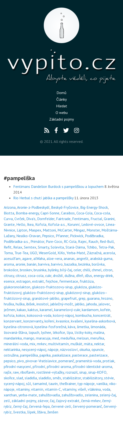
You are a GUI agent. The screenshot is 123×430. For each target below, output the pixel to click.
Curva (8, 218)
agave (27, 258)
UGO (33, 252)
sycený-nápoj (14, 383)
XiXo (61, 252)
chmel (96, 269)
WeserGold (47, 252)
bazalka (70, 264)
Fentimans (80, 218)
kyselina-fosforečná (50, 326)
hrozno (106, 298)
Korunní (73, 224)
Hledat (61, 106)
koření (49, 321)
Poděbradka (94, 235)
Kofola (40, 224)
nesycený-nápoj (34, 349)
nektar (99, 343)
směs (57, 378)
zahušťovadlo (72, 395)
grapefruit (69, 298)
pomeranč (66, 360)
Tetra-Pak (106, 247)
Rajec (82, 241)
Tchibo (92, 247)
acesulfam (12, 258)
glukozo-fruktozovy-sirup (52, 287)
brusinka (40, 269)
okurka (84, 349)
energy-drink (103, 275)
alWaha (39, 258)
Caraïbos (68, 213)
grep (82, 298)
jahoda (91, 304)
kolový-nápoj (63, 315)
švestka (19, 412)
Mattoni (49, 230)
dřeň (79, 275)
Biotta (9, 213)
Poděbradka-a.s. (16, 241)
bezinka (84, 264)
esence (9, 281)
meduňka (68, 338)
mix (32, 343)
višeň (82, 389)
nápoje (53, 349)
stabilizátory (92, 378)
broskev (26, 269)
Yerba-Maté (75, 252)
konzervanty (33, 321)
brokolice (11, 269)
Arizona (10, 207)
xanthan (10, 395)
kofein (105, 309)
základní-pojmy (24, 400)
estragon (23, 281)
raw (16, 372)
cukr (48, 275)
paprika (45, 355)
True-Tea (21, 252)
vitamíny (69, 389)
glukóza (80, 287)
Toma (8, 252)
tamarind (40, 383)
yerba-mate (27, 395)
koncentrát (102, 315)
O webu (62, 112)
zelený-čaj (108, 395)
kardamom (90, 309)
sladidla (31, 378)
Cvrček (19, 218)
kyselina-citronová (18, 326)
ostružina (11, 355)
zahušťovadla (49, 395)
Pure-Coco (54, 241)
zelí (7, 400)
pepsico (10, 360)
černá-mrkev (91, 400)
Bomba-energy (27, 213)
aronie (20, 264)
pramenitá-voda (88, 360)
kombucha (83, 315)
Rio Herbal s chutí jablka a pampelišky (43, 197)
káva (71, 326)
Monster (93, 230)
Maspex (35, 230)
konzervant (13, 321)
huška (20, 304)
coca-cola (36, 275)
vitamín (37, 389)
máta (88, 343)
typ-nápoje (86, 383)
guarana (93, 298)
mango (28, 338)
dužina (70, 275)
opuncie (98, 349)
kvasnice (62, 321)
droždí (58, 275)
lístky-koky (83, 332)
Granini (109, 218)
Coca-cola (102, 213)
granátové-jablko (45, 298)
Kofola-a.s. (57, 224)
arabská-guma (101, 258)
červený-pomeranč (87, 406)
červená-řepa (39, 406)
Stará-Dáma (75, 247)
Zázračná (94, 252)
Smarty (43, 247)
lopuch (34, 332)
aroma (9, 264)
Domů (61, 92)
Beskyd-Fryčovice (65, 207)
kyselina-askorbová (100, 321)
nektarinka (12, 349)
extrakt (38, 281)
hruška (9, 304)
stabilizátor (72, 378)
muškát (76, 343)
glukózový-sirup (77, 292)
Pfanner (62, 235)
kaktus (33, 309)
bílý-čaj (66, 269)
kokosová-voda (39, 315)
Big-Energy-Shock (94, 207)
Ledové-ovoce (92, 224)
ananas (69, 258)
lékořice (59, 332)
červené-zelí (61, 406)
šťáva (41, 412)
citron (107, 269)
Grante (9, 224)
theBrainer (67, 383)
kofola (9, 315)
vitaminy (22, 389)
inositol (42, 304)
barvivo (57, 264)
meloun (83, 338)
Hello (20, 224)
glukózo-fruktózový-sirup (43, 292)
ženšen (52, 412)
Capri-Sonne (49, 213)
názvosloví (69, 349)
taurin (53, 383)
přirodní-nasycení (17, 366)
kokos (20, 315)
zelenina (91, 395)
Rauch (93, 241)
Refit (8, 247)
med (55, 338)
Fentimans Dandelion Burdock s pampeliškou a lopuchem (58, 186)
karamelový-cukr (67, 309)
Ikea (30, 224)
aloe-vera (54, 258)
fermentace (68, 281)
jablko (79, 304)
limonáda (98, 326)
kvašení (77, 321)
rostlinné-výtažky (50, 372)
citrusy (9, 275)
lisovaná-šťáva (15, 332)
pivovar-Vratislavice (41, 360)
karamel (46, 309)
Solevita (57, 247)
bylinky (53, 269)
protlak (108, 360)
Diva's (30, 218)
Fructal (96, 218)
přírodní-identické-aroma (92, 366)
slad (19, 378)
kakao (21, 309)
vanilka (101, 383)
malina (98, 332)
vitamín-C (53, 389)
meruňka (97, 338)
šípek (31, 412)
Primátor (37, 241)
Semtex (30, 247)
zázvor (43, 400)
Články (61, 99)
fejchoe (52, 281)
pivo (20, 360)
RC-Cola (70, 241)
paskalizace (61, 355)
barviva (43, 264)
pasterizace (98, 355)
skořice (9, 378)
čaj (52, 400)
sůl (28, 383)
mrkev (41, 343)
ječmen (9, 309)
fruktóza (87, 281)
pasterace (80, 355)
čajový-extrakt (67, 400)
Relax (17, 247)
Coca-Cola (84, 213)
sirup (83, 372)
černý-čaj (20, 406)
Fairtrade (63, 218)
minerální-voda (16, 343)
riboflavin (27, 372)
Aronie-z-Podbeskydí (33, 207)
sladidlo (45, 378)
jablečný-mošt (61, 304)
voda (106, 389)
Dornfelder (45, 218)
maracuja (43, 338)
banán (31, 264)
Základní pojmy (61, 119)
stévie (109, 378)
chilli (86, 269)
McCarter (64, 230)
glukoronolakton (17, 287)
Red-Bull (107, 241)
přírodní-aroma (59, 366)
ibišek (30, 304)
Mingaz (79, 230)
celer (77, 269)
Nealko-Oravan (28, 235)
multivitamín (58, 343)
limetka (83, 326)
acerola (109, 252)
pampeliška (29, 355)
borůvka (98, 264)
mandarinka (13, 338)
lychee (46, 332)
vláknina (94, 389)
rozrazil (72, 372)
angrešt (82, 258)
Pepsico (48, 235)
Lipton (22, 230)
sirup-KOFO (97, 372)
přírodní (39, 366)
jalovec (104, 304)
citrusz (21, 275)
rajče (7, 372)
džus (88, 275)
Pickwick (76, 235)
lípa (70, 332)
